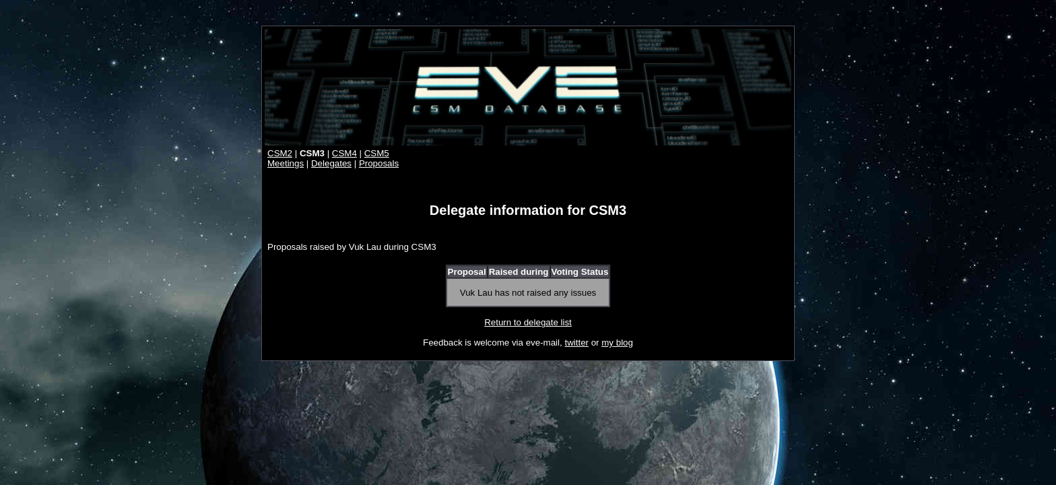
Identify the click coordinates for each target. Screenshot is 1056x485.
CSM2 (279, 153)
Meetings (285, 163)
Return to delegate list (528, 322)
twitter (576, 342)
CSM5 (376, 153)
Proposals (379, 163)
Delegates (331, 163)
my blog (617, 342)
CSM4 (344, 153)
